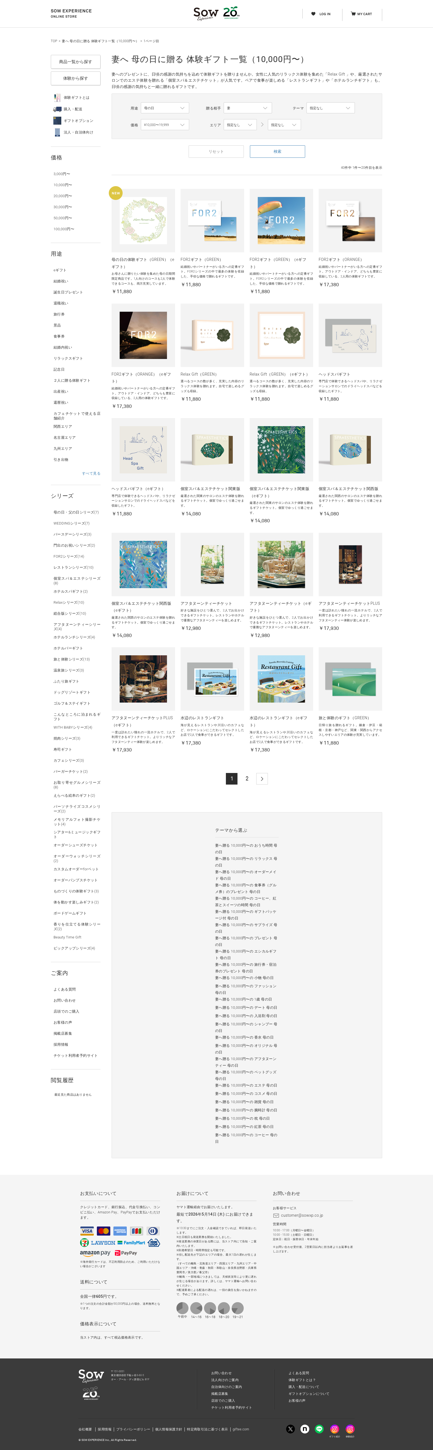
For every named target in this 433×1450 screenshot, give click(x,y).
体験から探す (75, 78)
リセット (216, 151)
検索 (277, 151)
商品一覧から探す (75, 61)
